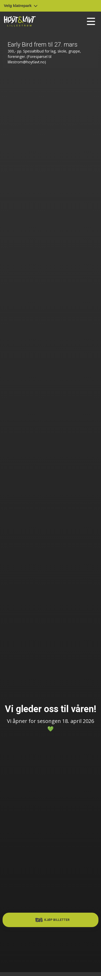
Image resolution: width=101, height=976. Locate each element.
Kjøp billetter (52, 920)
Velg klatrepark (21, 5)
